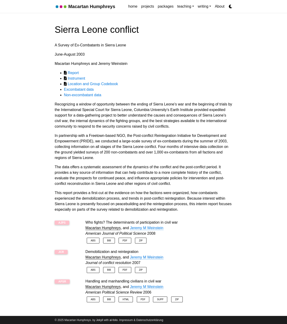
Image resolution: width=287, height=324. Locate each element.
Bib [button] (109, 240)
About (219, 6)
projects (147, 6)
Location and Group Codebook (93, 84)
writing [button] (203, 6)
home (133, 6)
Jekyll (99, 320)
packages (166, 6)
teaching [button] (184, 6)
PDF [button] (125, 240)
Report (73, 73)
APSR (62, 281)
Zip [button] (141, 240)
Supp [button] (160, 299)
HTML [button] (126, 299)
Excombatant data (79, 89)
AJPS (62, 222)
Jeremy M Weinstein (146, 228)
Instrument (76, 78)
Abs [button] (93, 240)
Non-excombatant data (82, 95)
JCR (61, 252)
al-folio (114, 320)
